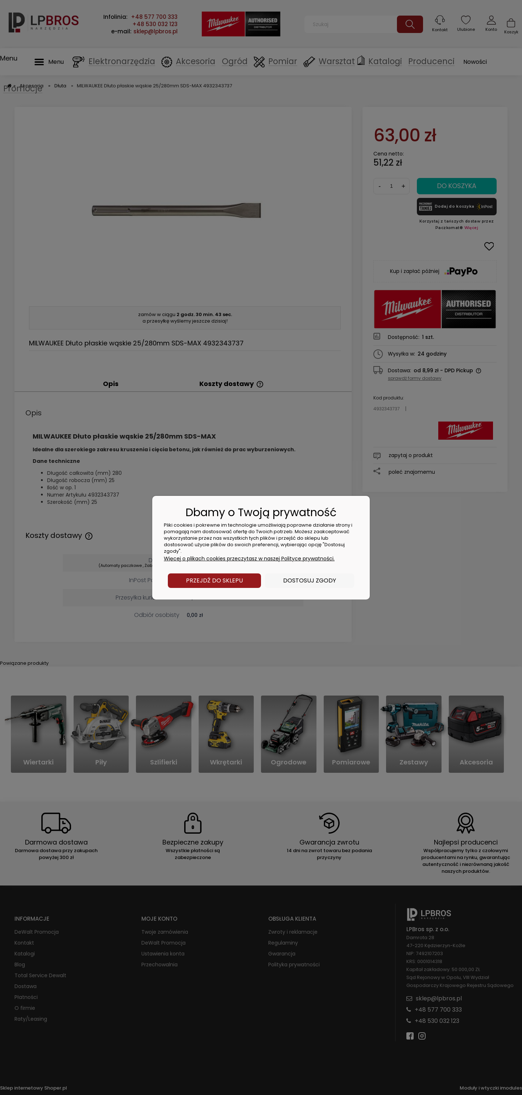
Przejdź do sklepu (214, 580)
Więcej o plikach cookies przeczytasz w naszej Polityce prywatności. (249, 558)
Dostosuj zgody (309, 580)
